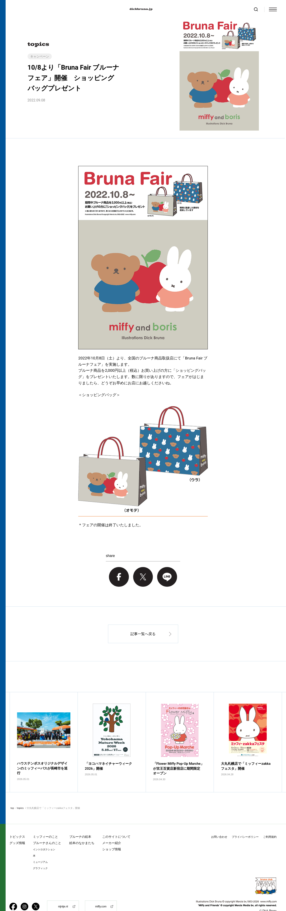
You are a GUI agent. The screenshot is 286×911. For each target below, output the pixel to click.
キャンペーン (39, 56)
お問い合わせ (219, 825)
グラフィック (40, 856)
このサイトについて (116, 825)
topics (20, 796)
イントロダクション (44, 838)
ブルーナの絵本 (80, 825)
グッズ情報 (17, 831)
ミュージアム (40, 850)
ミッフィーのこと (45, 825)
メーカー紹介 (111, 831)
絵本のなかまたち (81, 831)
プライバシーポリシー (245, 825)
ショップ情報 (111, 838)
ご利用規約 (270, 825)
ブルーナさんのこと (47, 831)
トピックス (17, 825)
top (12, 796)
